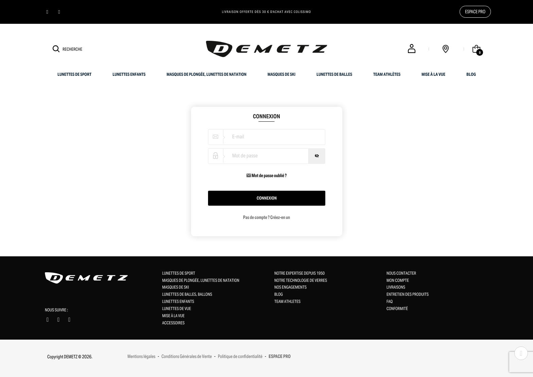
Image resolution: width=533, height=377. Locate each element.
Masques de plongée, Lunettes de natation (206, 74)
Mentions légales (141, 356)
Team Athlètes (386, 74)
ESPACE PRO (280, 356)
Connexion (267, 198)
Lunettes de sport (74, 74)
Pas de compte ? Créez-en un (266, 217)
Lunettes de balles (334, 74)
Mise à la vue (433, 74)
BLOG (471, 74)
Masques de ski (281, 74)
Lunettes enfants (129, 74)
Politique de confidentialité (240, 356)
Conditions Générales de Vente (186, 356)
